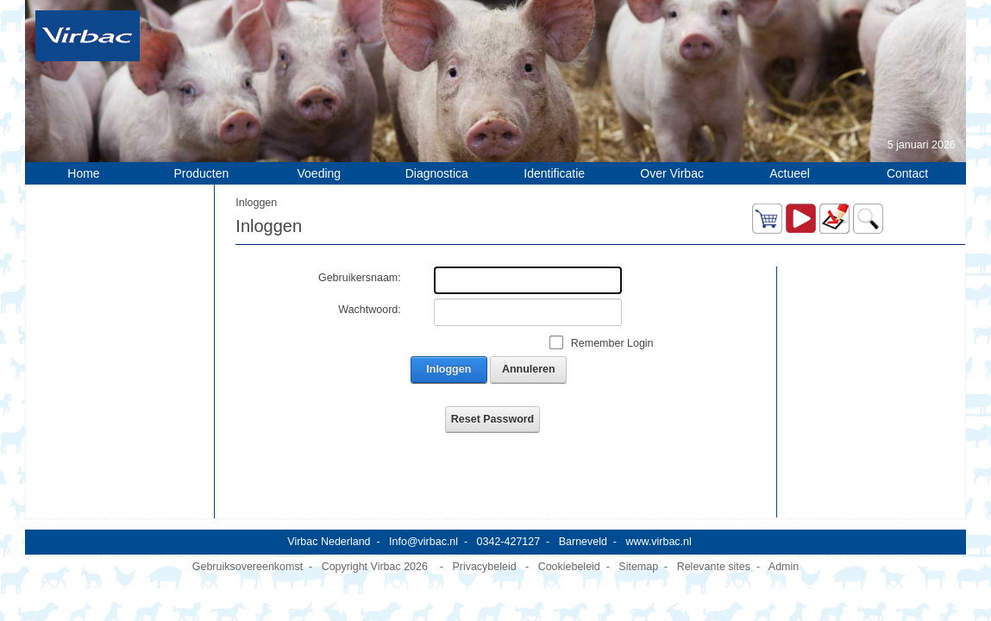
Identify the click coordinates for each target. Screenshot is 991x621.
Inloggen (448, 369)
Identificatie (554, 173)
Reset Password (492, 419)
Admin (783, 555)
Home (83, 173)
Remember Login (612, 343)
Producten (201, 173)
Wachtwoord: (369, 310)
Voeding (320, 173)
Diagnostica (436, 173)
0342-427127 (509, 530)
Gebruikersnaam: (359, 278)
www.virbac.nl (658, 530)
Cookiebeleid (569, 555)
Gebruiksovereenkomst (247, 555)
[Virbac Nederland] (87, 35)
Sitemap (638, 555)
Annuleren (528, 369)
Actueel (789, 173)
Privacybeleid (484, 555)
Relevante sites (713, 555)
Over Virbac (672, 173)
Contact (907, 173)
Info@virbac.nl (423, 530)
